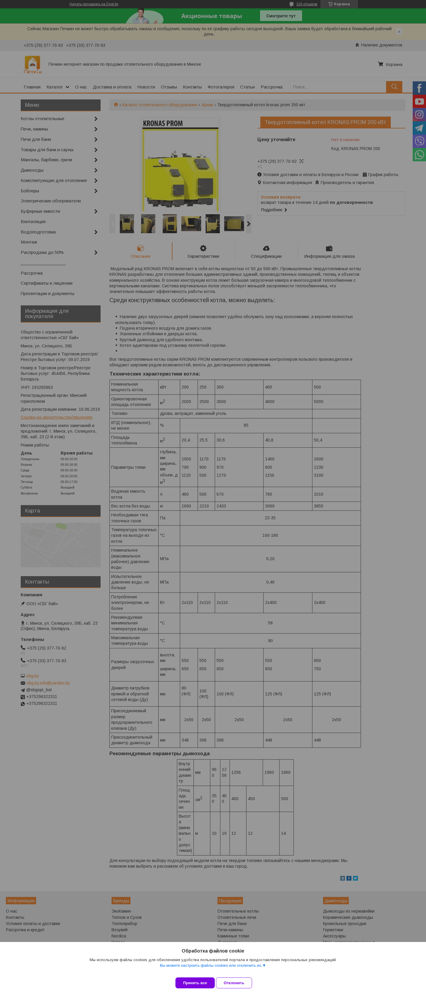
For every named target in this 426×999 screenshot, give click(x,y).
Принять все (195, 983)
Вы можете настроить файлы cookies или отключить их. (211, 970)
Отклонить (238, 983)
